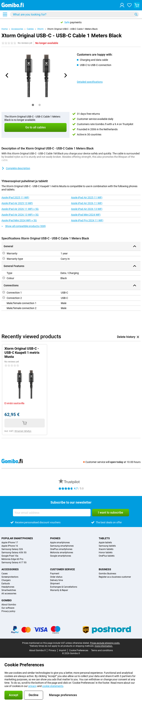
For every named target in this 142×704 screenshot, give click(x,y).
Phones (55, 538)
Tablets (104, 538)
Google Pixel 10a (9, 556)
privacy (32, 686)
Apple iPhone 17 (9, 542)
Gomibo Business (107, 573)
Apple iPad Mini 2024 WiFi (85, 214)
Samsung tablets (107, 546)
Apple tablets (105, 542)
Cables (30, 29)
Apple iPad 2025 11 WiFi (15, 197)
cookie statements (52, 686)
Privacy (52, 650)
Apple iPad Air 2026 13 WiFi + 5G (20, 214)
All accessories (8, 593)
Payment (54, 573)
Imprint (62, 650)
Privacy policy (8, 611)
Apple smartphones (60, 542)
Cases (4, 573)
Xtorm (40, 29)
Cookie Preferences (78, 650)
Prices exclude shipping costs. (105, 643)
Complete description (15, 168)
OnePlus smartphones (61, 549)
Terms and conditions (102, 650)
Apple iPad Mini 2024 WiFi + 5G (19, 220)
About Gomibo (8, 604)
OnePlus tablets (106, 556)
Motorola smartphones (61, 552)
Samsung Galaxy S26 (12, 549)
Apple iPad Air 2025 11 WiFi (86, 197)
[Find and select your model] (74, 14)
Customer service (62, 569)
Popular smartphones (17, 538)
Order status (56, 577)
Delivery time (56, 580)
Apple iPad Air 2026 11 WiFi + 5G (20, 208)
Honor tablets (105, 552)
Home (4, 29)
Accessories (17, 29)
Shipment (55, 583)
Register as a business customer (115, 577)
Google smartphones (60, 556)
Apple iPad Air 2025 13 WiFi (17, 203)
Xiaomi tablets (106, 549)
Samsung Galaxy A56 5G (13, 552)
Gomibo (6, 600)
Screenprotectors (9, 577)
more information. (104, 646)
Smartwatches (8, 590)
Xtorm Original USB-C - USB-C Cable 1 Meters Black (72, 29)
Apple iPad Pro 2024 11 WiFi (87, 220)
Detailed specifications (90, 81)
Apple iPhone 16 (9, 546)
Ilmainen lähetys (23, 431)
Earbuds (5, 583)
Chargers (6, 580)
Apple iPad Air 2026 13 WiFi (86, 208)
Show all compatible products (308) (23, 226)
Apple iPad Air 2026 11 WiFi (86, 203)
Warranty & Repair (59, 590)
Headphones (7, 587)
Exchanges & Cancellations (63, 587)
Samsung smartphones (62, 546)
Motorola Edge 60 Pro (12, 559)
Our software (7, 608)
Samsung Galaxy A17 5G (13, 562)
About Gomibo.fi (37, 650)
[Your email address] (52, 512)
